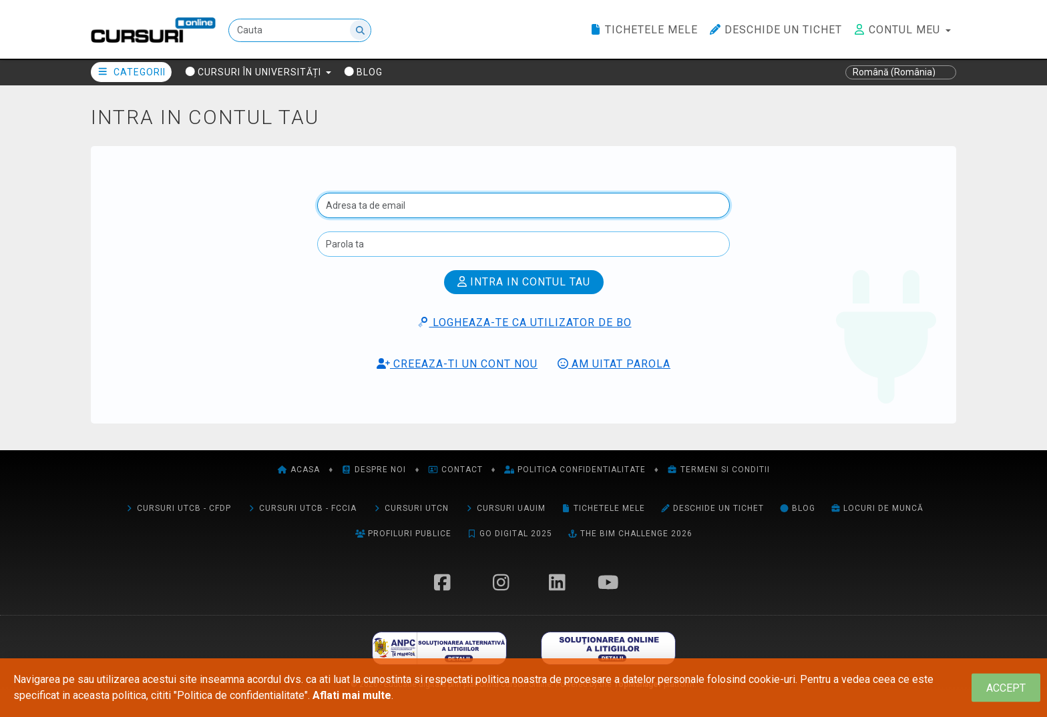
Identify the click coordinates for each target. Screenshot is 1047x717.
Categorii (131, 72)
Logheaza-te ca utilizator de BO (524, 322)
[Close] (1006, 688)
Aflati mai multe (351, 695)
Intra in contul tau (523, 281)
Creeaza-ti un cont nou (457, 363)
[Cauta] (299, 30)
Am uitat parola (614, 363)
